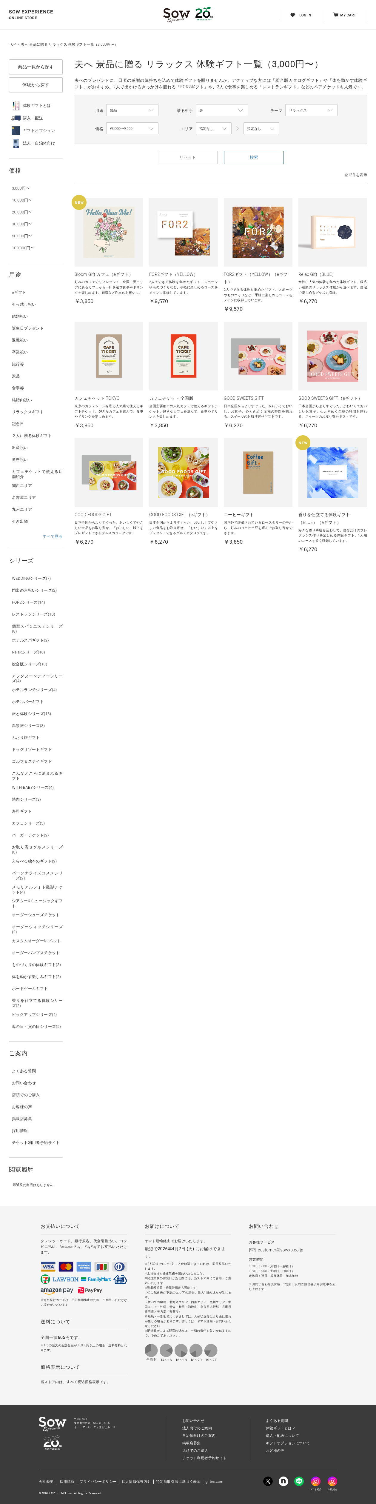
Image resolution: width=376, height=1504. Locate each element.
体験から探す (35, 84)
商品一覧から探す (36, 67)
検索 (254, 157)
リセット (187, 157)
